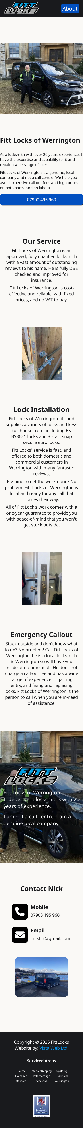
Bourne (21, 1071)
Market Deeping (42, 1071)
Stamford (62, 1076)
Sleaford (41, 1081)
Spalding (61, 1071)
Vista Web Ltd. (53, 1048)
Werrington (62, 1081)
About (70, 8)
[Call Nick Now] (41, 199)
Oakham (21, 1081)
